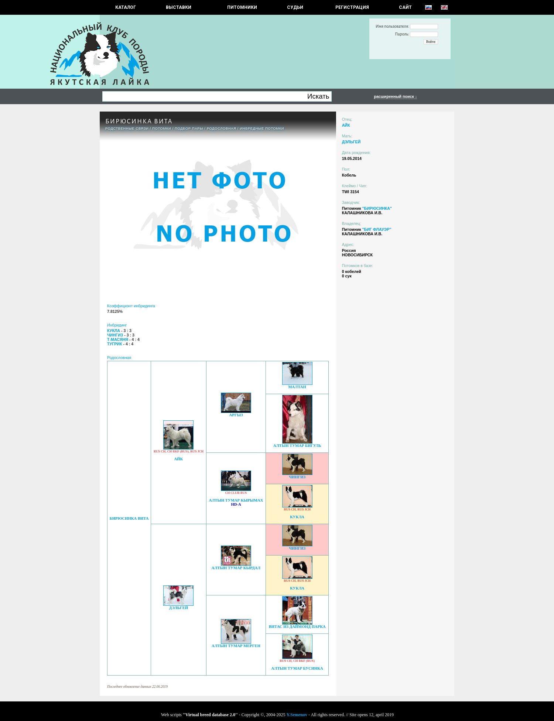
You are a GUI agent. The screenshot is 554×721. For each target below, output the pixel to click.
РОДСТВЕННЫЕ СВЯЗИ (127, 128)
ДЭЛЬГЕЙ (178, 608)
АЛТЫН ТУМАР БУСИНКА (297, 668)
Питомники (242, 7)
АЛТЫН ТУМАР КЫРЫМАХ (236, 500)
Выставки (178, 7)
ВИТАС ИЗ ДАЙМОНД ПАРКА (297, 627)
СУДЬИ (295, 7)
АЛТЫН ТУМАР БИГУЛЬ (297, 446)
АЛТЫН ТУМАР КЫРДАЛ (236, 568)
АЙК (178, 459)
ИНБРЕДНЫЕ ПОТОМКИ (262, 128)
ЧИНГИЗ (297, 477)
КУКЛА (297, 517)
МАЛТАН (297, 387)
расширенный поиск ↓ (395, 96)
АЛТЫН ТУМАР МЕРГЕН (236, 646)
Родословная (221, 128)
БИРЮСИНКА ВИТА (129, 518)
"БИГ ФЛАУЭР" (376, 229)
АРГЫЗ (236, 415)
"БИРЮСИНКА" (377, 208)
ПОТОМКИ (161, 128)
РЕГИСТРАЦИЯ (352, 7)
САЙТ (405, 7)
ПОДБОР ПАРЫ (189, 128)
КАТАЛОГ (125, 7)
